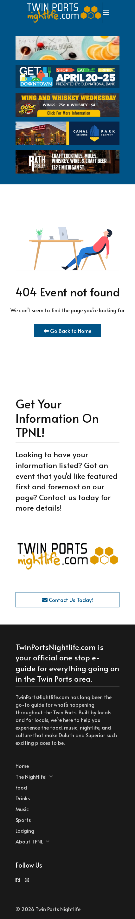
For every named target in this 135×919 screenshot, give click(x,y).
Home (22, 765)
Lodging (25, 830)
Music (22, 808)
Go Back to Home (67, 330)
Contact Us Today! (67, 600)
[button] (106, 12)
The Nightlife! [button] (34, 776)
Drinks (23, 798)
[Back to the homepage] (64, 12)
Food (21, 787)
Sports (23, 819)
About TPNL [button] (32, 841)
